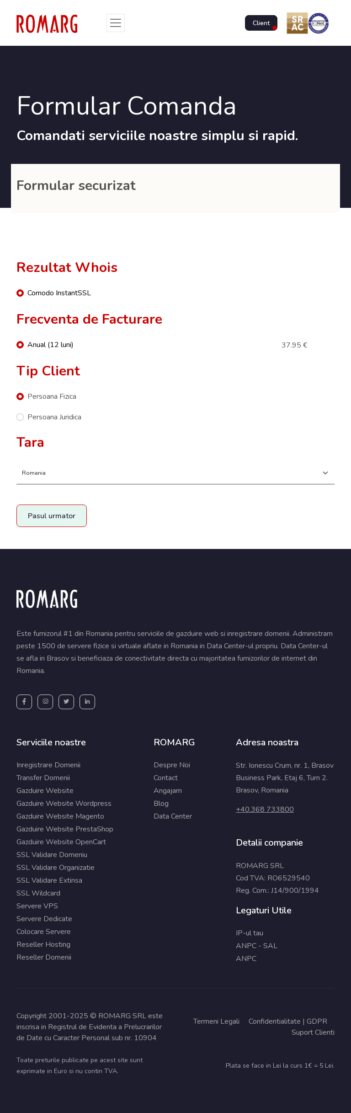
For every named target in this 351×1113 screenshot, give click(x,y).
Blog (161, 803)
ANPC (246, 959)
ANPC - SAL (256, 946)
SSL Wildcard (38, 893)
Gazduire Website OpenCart (61, 842)
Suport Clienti (313, 1032)
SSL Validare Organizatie (55, 868)
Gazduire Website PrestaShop (64, 829)
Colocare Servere (43, 932)
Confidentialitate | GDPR (288, 1021)
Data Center (173, 816)
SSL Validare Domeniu (51, 855)
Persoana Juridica (54, 417)
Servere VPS (37, 906)
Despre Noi (172, 765)
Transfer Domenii (43, 778)
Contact (166, 778)
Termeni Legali (216, 1021)
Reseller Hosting (43, 944)
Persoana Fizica (51, 396)
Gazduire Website (45, 791)
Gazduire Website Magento (60, 816)
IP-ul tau (249, 933)
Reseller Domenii (43, 957)
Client (261, 23)
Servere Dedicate (44, 919)
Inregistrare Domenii (48, 765)
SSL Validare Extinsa (49, 880)
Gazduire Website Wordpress (64, 803)
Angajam (168, 791)
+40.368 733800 (265, 809)
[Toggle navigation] (115, 23)
